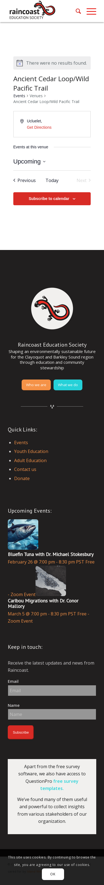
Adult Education (30, 460)
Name (14, 705)
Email (13, 681)
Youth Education (31, 451)
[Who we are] (36, 385)
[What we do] (68, 385)
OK (52, 874)
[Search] (75, 11)
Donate (22, 478)
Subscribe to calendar (49, 198)
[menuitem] (75, 11)
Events (19, 95)
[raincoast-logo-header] (43, 11)
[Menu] (88, 11)
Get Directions (39, 127)
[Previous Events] (24, 180)
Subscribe (21, 732)
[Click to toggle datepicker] (29, 161)
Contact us (25, 469)
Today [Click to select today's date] (52, 180)
